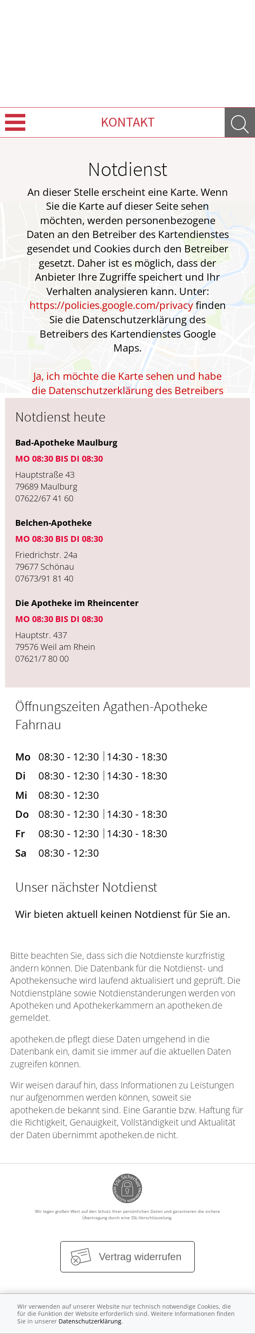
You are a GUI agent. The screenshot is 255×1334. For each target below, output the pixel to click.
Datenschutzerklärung (90, 1321)
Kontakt (128, 122)
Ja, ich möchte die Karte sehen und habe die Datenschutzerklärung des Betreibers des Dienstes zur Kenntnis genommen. (127, 390)
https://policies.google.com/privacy (111, 305)
